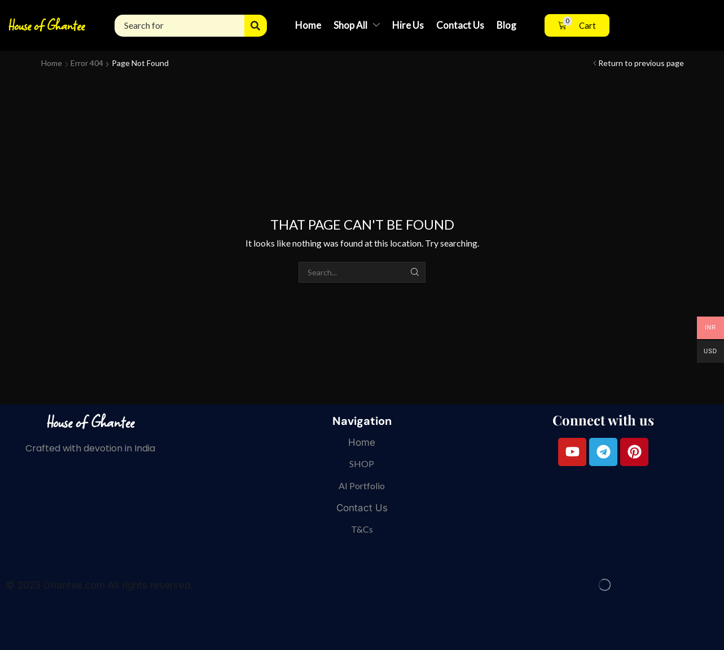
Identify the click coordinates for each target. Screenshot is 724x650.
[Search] (255, 26)
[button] (577, 25)
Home (51, 63)
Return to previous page (641, 63)
